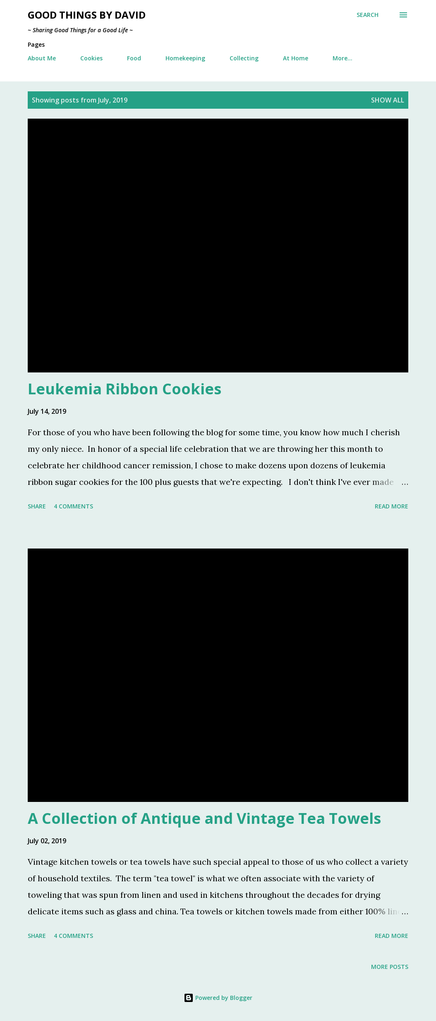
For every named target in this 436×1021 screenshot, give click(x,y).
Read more (391, 506)
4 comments (73, 506)
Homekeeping (185, 58)
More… (342, 58)
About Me (42, 58)
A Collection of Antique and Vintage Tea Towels (204, 818)
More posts (389, 967)
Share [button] (37, 506)
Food (134, 58)
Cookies (91, 58)
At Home (295, 58)
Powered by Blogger (218, 998)
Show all (387, 100)
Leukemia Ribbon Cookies (124, 389)
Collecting (244, 58)
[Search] (368, 15)
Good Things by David (87, 14)
